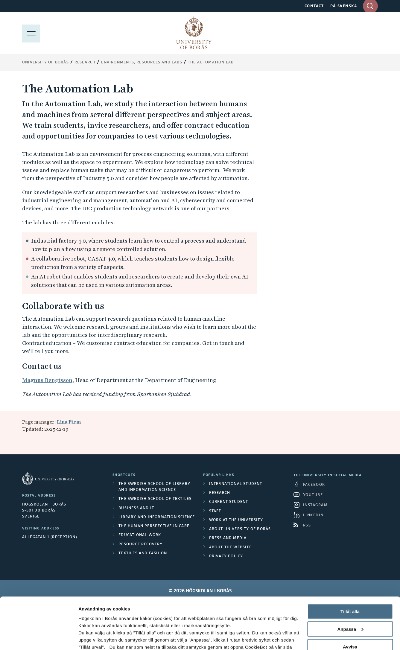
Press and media (228, 538)
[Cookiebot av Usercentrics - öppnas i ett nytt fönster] (39, 638)
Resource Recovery (140, 544)
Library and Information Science (156, 517)
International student (235, 484)
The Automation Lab (211, 62)
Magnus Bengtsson (47, 380)
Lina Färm (69, 422)
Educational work (139, 535)
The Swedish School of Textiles (154, 499)
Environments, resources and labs (141, 62)
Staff (215, 511)
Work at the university (236, 520)
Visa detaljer (91, 638)
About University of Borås (240, 529)
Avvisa (350, 600)
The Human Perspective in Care (153, 526)
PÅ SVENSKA (343, 6)
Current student (228, 502)
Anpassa (350, 582)
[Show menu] (31, 33)
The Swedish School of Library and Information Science (154, 487)
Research (85, 62)
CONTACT (314, 6)
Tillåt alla (350, 565)
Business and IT (136, 508)
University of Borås (45, 62)
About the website (230, 547)
